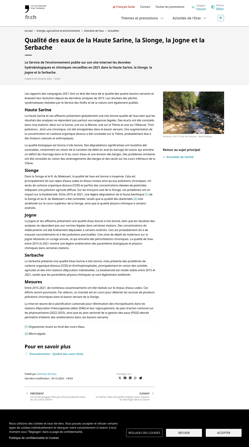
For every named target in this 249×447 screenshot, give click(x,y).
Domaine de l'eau (47, 374)
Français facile (125, 7)
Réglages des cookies (144, 433)
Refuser (184, 433)
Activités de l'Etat (190, 18)
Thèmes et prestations (142, 18)
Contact (145, 7)
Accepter (223, 433)
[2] (135, 199)
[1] (147, 194)
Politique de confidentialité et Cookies (34, 438)
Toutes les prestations (169, 7)
